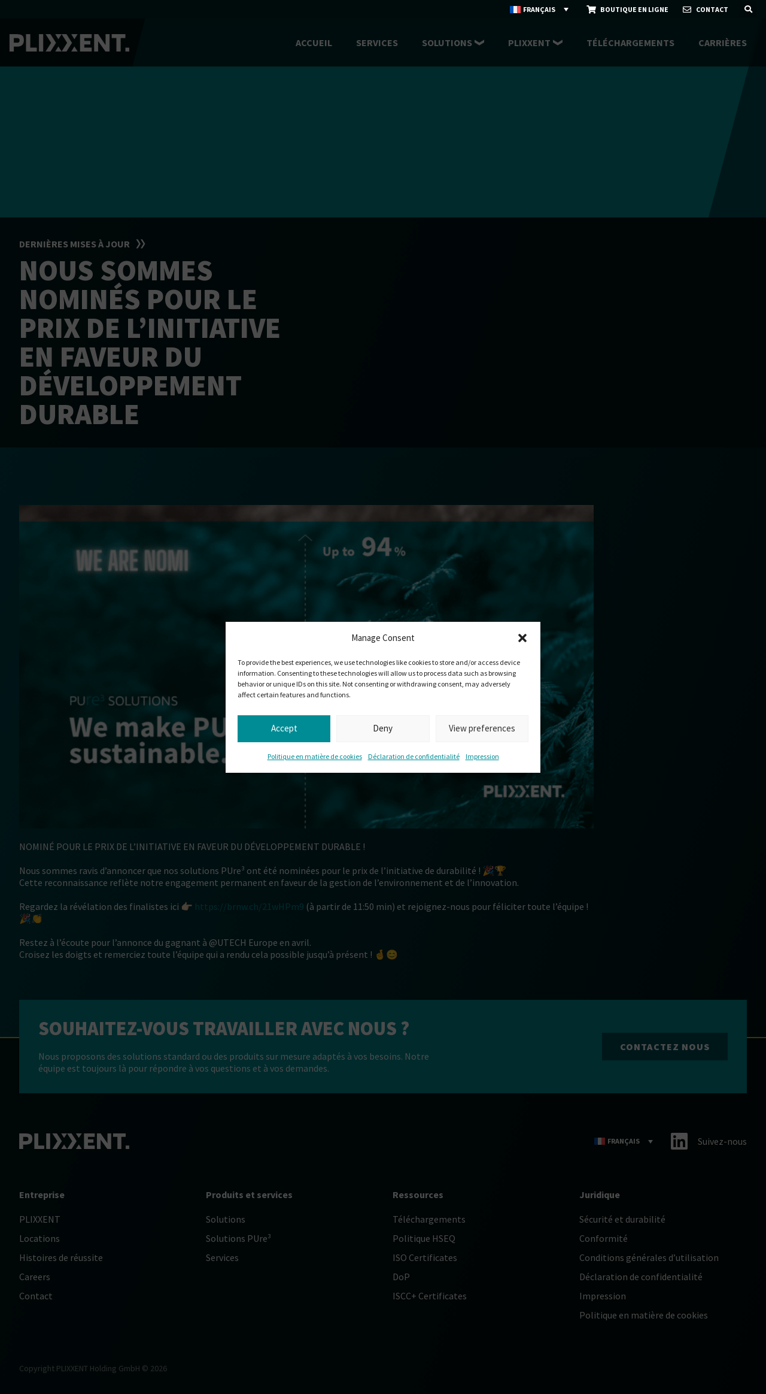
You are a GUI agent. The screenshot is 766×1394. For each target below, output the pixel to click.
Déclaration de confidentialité (414, 756)
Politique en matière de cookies (315, 756)
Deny (383, 728)
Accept (284, 728)
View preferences (482, 728)
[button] (522, 638)
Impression (482, 756)
